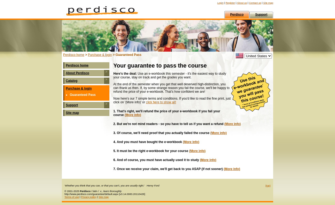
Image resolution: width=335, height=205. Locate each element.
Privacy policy (89, 196)
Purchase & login (100, 55)
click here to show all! (161, 102)
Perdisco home (73, 55)
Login (220, 2)
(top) (268, 185)
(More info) (133, 115)
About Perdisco (77, 73)
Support (72, 105)
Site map (268, 2)
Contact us (255, 2)
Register (230, 2)
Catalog (71, 81)
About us (242, 2)
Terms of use (71, 196)
